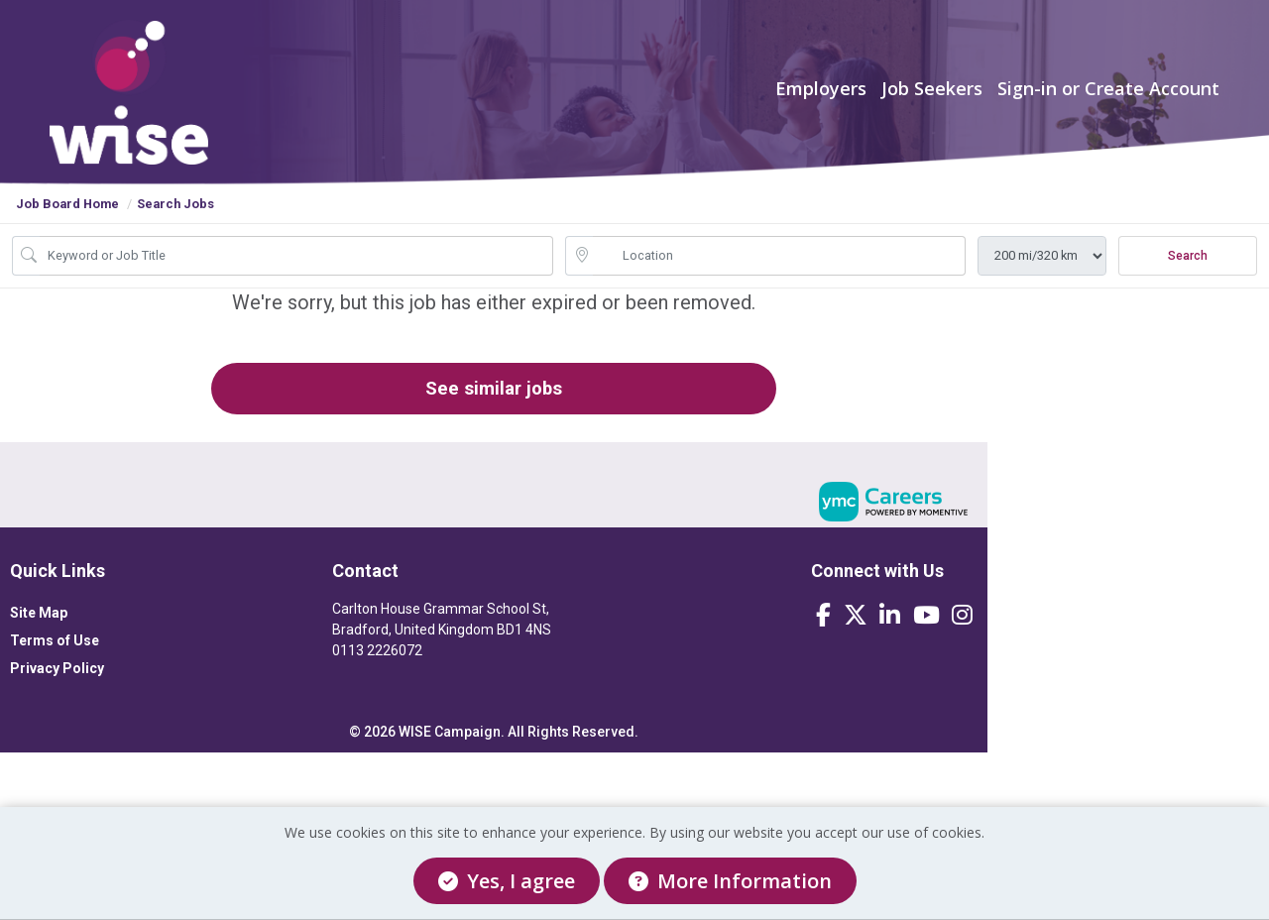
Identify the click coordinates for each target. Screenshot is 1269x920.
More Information (730, 880)
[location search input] (779, 273)
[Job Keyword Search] (296, 273)
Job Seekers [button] (931, 97)
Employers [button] (820, 97)
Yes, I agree (506, 880)
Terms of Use (54, 664)
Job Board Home (67, 221)
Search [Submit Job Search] (1188, 274)
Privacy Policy (57, 692)
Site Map (38, 636)
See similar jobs (475, 409)
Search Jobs (175, 221)
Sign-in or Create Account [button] (1108, 97)
